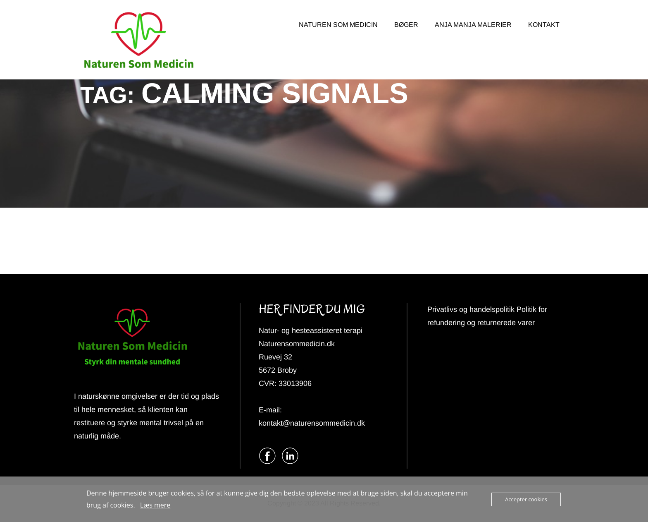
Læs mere (155, 505)
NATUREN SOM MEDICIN (338, 24)
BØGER (406, 24)
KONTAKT (544, 24)
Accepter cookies (526, 499)
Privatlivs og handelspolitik (472, 309)
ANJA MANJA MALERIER (473, 24)
